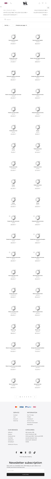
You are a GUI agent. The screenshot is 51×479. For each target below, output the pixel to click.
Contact (15, 415)
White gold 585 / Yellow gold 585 (34, 436)
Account (15, 419)
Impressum (30, 419)
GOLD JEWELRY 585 (41, 10)
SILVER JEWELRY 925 (41, 12)
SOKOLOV (11, 440)
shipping (29, 456)
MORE (45, 15)
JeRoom (10, 432)
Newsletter (30, 424)
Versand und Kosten (32, 422)
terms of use (30, 420)
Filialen (29, 417)
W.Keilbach (11, 441)
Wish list (15, 420)
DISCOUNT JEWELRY (10, 15)
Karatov (10, 434)
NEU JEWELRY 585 (9, 10)
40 (21, 25)
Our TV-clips (30, 415)
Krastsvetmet (11, 436)
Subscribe (25, 474)
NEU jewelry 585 (30, 432)
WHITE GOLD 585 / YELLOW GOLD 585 (15, 12)
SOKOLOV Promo (13, 444)
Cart (14, 417)
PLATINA (10, 438)
